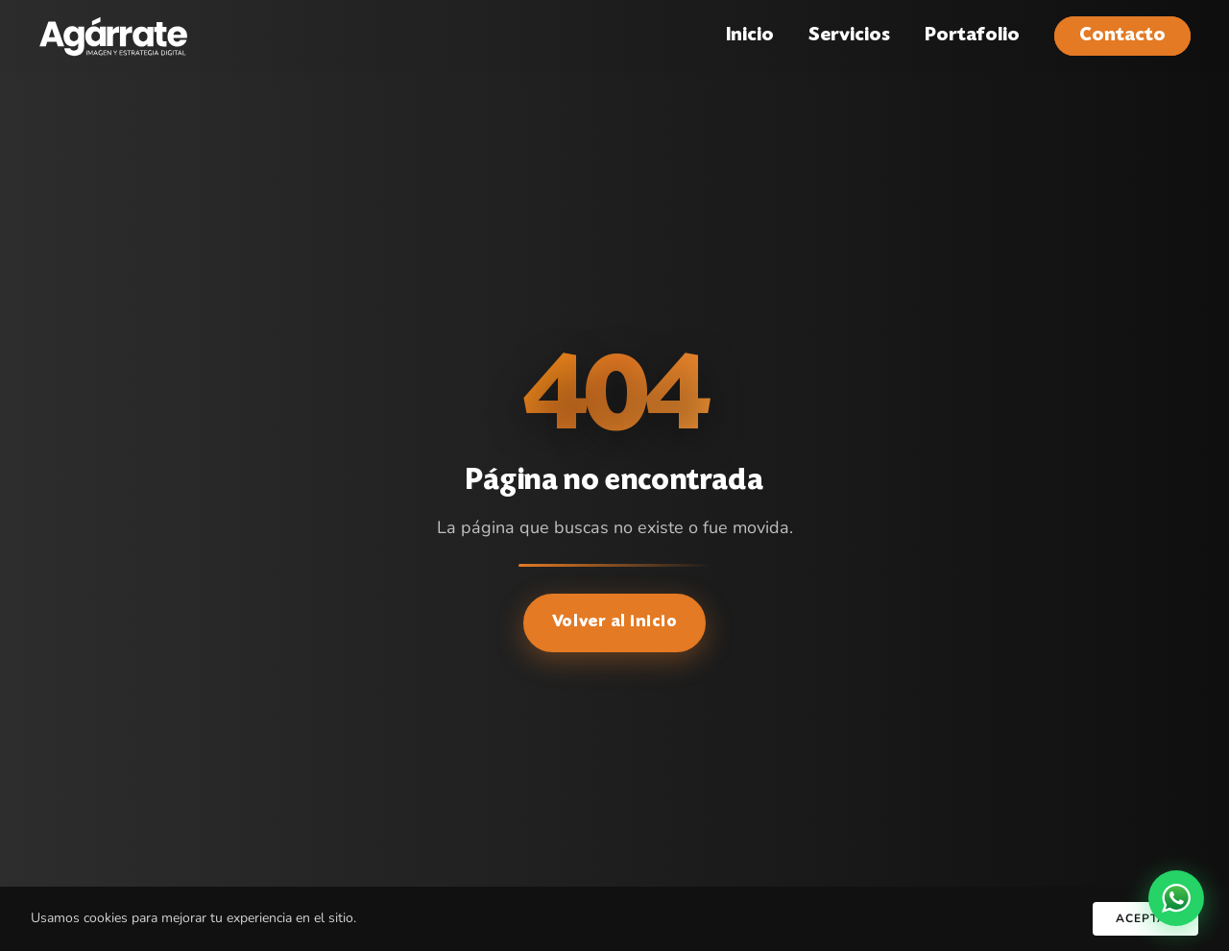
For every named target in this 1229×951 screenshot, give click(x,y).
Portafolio (972, 36)
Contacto (1122, 36)
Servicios (849, 36)
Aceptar (1145, 918)
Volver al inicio (615, 622)
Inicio (750, 36)
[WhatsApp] (1176, 898)
